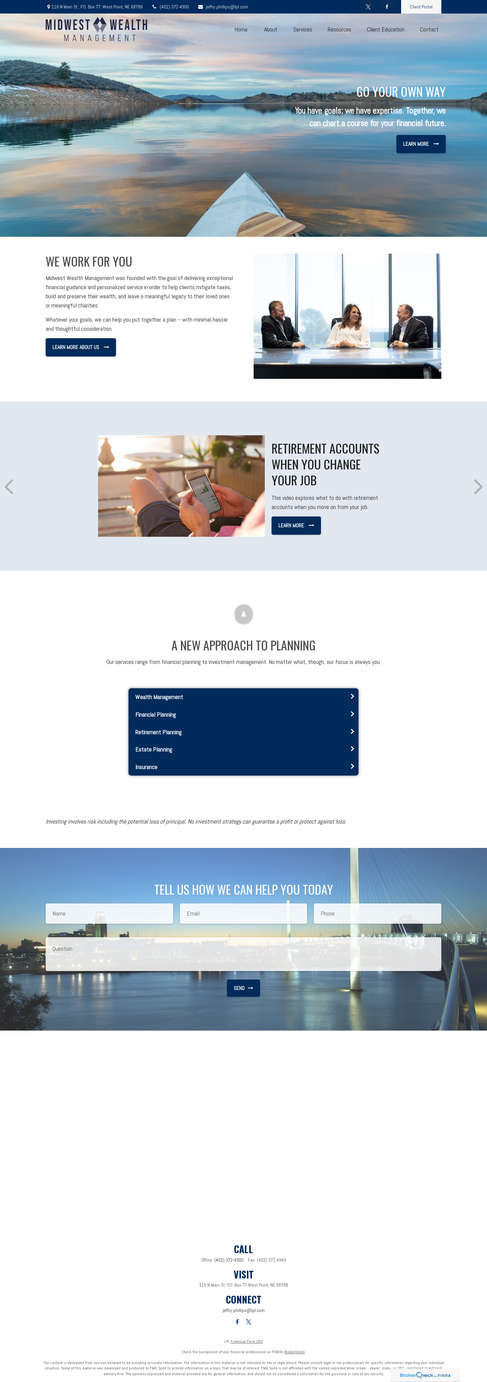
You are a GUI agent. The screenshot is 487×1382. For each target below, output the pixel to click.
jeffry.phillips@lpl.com (223, 7)
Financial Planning (155, 714)
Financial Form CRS (247, 1341)
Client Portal (421, 7)
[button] (241, 29)
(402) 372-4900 (170, 7)
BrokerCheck (294, 1352)
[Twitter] (368, 7)
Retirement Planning (158, 732)
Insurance (146, 767)
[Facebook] (386, 7)
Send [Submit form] (243, 988)
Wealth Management (159, 697)
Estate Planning (153, 749)
